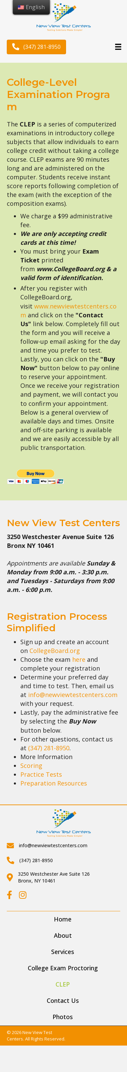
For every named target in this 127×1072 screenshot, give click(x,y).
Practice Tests (41, 774)
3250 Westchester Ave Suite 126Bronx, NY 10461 (54, 877)
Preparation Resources (53, 783)
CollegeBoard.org (54, 651)
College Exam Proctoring (63, 968)
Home (62, 919)
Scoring (31, 765)
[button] (36, 47)
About (63, 935)
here (78, 659)
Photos (62, 1017)
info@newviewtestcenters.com (73, 695)
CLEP (63, 984)
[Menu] (118, 46)
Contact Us (63, 1000)
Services (62, 952)
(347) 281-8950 (48, 748)
